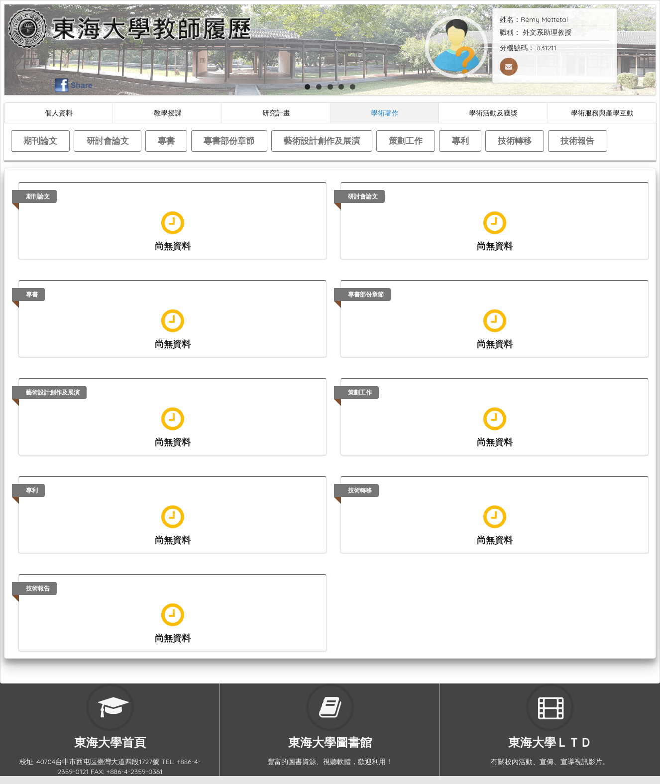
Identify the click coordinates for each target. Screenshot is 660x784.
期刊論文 (40, 140)
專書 (166, 140)
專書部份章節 (229, 140)
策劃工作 (406, 140)
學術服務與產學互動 (602, 112)
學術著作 (385, 112)
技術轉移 (515, 140)
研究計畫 (276, 112)
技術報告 (577, 140)
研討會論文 (108, 140)
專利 (460, 140)
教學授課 (168, 112)
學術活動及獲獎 (493, 112)
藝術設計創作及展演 (322, 140)
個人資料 (59, 112)
